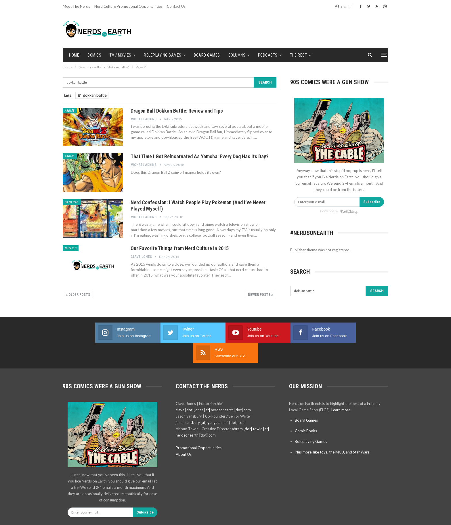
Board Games (207, 55)
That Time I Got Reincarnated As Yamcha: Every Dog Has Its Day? (199, 156)
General (72, 202)
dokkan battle (91, 95)
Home (74, 55)
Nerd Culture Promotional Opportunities (128, 6)
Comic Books (306, 410)
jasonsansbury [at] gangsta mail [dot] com (211, 402)
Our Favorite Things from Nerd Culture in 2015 (180, 248)
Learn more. (341, 389)
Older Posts (78, 295)
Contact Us (176, 6)
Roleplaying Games (162, 55)
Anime (70, 111)
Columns (237, 55)
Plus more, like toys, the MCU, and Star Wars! (333, 432)
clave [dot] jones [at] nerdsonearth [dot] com (213, 389)
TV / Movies (120, 55)
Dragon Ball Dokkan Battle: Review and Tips (177, 111)
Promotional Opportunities (198, 427)
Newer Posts (260, 295)
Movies (71, 248)
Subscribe (371, 202)
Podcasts (268, 55)
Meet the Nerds (76, 6)
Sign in (343, 6)
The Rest (298, 55)
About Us (184, 434)
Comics (94, 55)
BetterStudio (378, 516)
